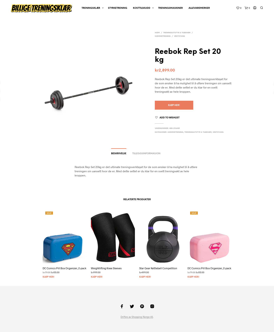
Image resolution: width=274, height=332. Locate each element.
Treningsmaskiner (170, 8)
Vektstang (179, 36)
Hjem (157, 33)
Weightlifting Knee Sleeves (106, 268)
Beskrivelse (118, 153)
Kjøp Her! (174, 105)
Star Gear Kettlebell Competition (158, 268)
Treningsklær (91, 8)
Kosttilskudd (141, 8)
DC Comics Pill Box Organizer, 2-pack (64, 268)
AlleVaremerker (199, 8)
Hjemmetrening (163, 36)
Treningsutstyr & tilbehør (176, 33)
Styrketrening (117, 8)
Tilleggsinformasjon (146, 153)
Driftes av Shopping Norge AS (137, 317)
